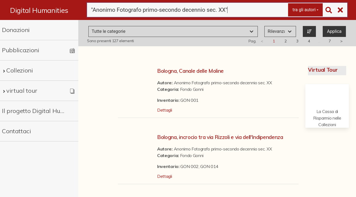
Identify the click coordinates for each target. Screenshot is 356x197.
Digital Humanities (39, 10)
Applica (334, 31)
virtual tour (21, 90)
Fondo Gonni (192, 89)
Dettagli (164, 110)
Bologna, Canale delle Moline (190, 71)
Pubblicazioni (20, 50)
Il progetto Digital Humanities (35, 111)
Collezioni (19, 70)
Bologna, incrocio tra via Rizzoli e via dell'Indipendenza (220, 137)
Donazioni (16, 30)
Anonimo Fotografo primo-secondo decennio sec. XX (223, 82)
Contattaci (16, 131)
